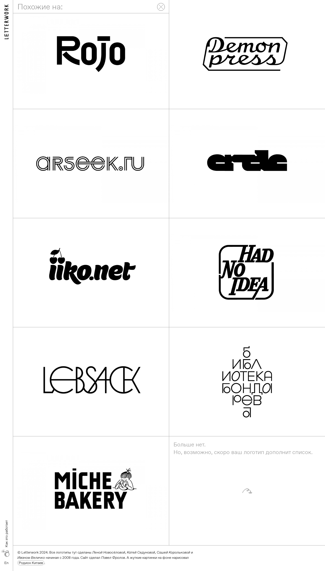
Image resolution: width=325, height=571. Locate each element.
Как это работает (6, 533)
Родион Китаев (31, 563)
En (6, 563)
